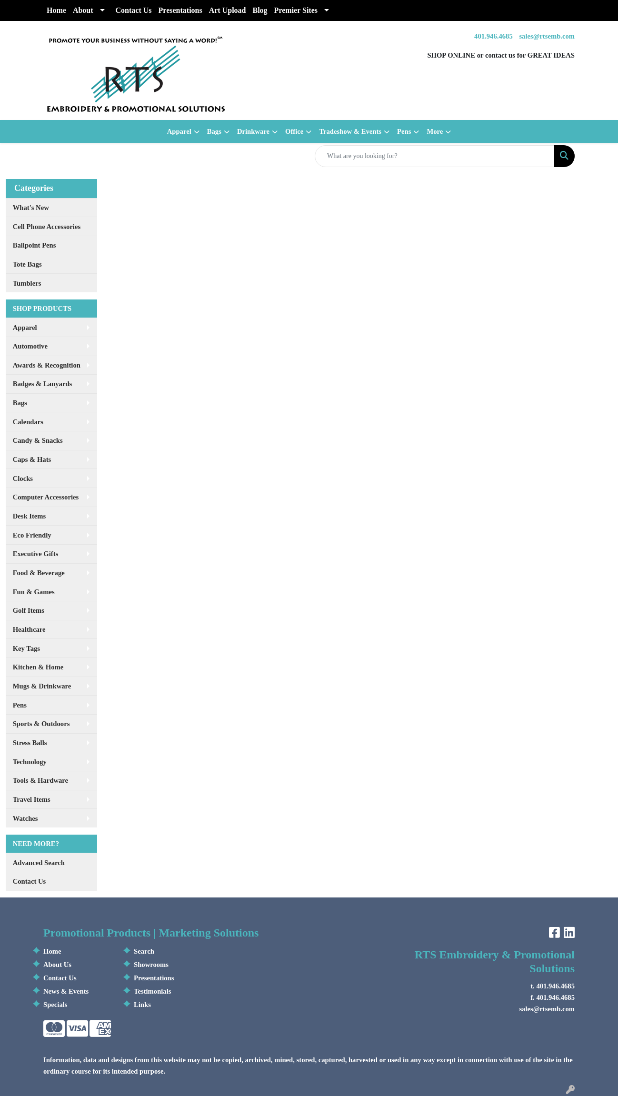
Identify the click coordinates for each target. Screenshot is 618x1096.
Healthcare (29, 629)
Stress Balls (30, 743)
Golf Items (28, 610)
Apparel (179, 131)
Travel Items (31, 799)
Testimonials (152, 991)
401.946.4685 (493, 36)
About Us (57, 964)
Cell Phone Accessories (46, 226)
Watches (25, 818)
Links (142, 1004)
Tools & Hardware (40, 780)
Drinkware (253, 131)
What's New (31, 207)
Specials (55, 1004)
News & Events (66, 991)
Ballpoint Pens (34, 245)
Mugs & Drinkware (42, 686)
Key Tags (26, 648)
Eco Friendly (32, 535)
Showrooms (151, 964)
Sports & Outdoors (41, 723)
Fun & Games (34, 592)
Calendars (28, 422)
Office (294, 131)
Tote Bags (27, 264)
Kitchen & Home (38, 667)
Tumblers (27, 283)
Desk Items (29, 516)
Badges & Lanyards (42, 384)
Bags (214, 131)
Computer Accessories (46, 497)
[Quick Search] (435, 156)
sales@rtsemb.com (547, 36)
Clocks (23, 478)
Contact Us (134, 10)
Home (56, 10)
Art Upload (227, 10)
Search (144, 951)
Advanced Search (39, 863)
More (435, 131)
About (83, 10)
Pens (404, 131)
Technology (30, 762)
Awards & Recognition (46, 365)
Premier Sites (296, 10)
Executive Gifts (36, 554)
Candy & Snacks (38, 440)
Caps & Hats (32, 459)
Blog (259, 10)
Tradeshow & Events (350, 131)
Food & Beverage (39, 573)
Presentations (180, 10)
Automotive (30, 346)
